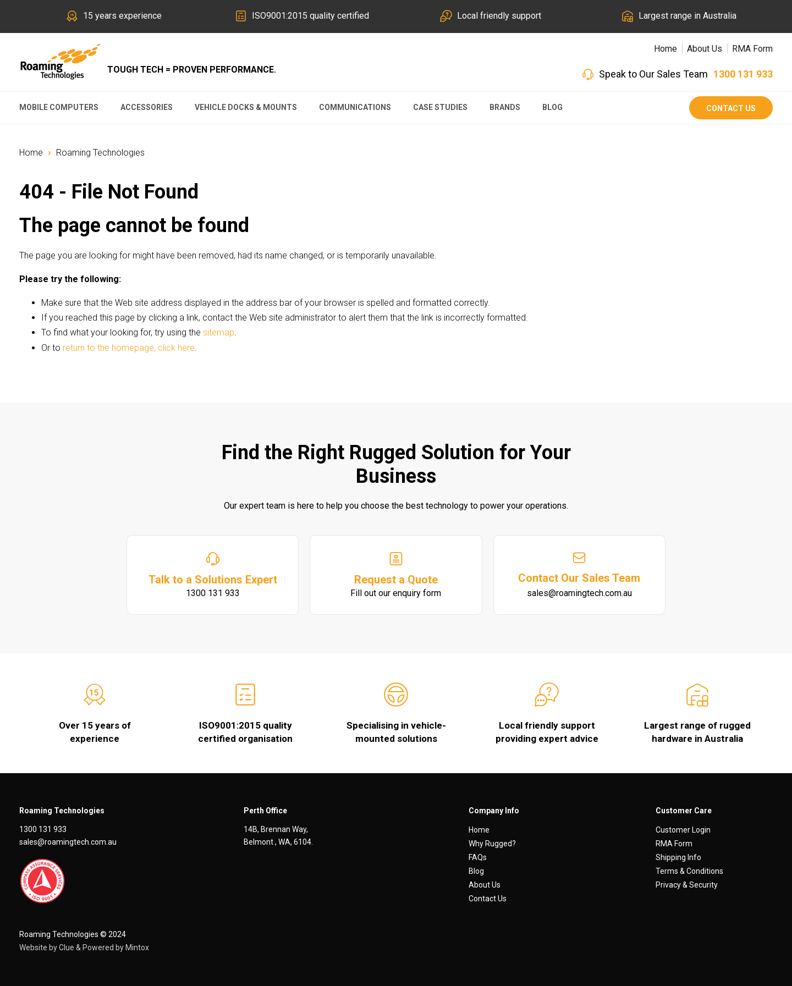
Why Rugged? (492, 843)
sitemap (218, 332)
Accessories (146, 107)
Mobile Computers (58, 107)
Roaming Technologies (100, 152)
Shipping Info (678, 857)
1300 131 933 (743, 74)
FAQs (478, 857)
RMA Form (752, 48)
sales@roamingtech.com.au (68, 842)
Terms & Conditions (689, 871)
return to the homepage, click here (129, 348)
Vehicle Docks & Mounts (246, 107)
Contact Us (731, 108)
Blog (552, 107)
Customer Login (683, 829)
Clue (66, 947)
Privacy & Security (687, 884)
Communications (355, 107)
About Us (704, 48)
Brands (505, 107)
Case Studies (440, 107)
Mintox (137, 947)
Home (665, 48)
